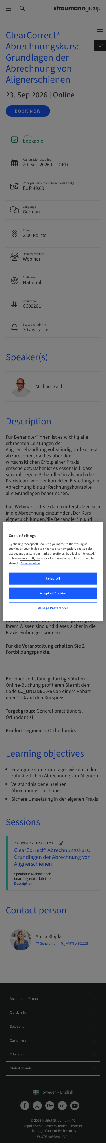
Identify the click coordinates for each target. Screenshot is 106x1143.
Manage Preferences (53, 608)
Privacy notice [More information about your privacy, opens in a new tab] (30, 563)
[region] (53, 571)
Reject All (53, 578)
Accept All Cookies (53, 593)
